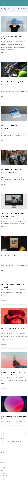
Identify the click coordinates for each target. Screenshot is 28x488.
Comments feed (6, 477)
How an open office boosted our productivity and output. (11, 171)
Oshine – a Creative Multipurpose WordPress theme (11, 38)
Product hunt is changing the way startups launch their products (13, 418)
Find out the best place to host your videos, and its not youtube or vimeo (14, 330)
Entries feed (5, 475)
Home (21, 8)
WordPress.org (5, 479)
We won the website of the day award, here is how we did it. (12, 215)
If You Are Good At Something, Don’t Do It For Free (13, 83)
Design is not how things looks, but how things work (12, 286)
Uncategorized (6, 467)
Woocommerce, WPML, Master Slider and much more (13, 127)
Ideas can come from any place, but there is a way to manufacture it (13, 374)
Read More (3, 53)
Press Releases (5, 465)
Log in (4, 473)
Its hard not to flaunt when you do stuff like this (13, 257)
